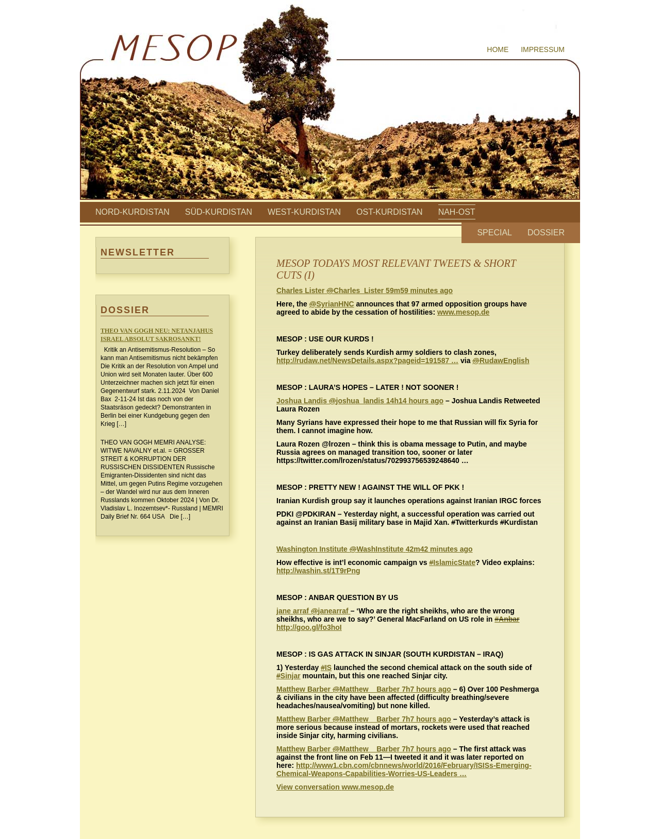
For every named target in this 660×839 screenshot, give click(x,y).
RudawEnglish (500, 360)
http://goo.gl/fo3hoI (309, 627)
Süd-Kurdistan (218, 212)
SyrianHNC (331, 304)
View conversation (309, 787)
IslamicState (452, 562)
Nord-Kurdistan (132, 212)
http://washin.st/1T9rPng (318, 571)
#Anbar (506, 619)
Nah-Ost (456, 212)
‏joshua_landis (331, 401)
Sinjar (288, 676)
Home (497, 49)
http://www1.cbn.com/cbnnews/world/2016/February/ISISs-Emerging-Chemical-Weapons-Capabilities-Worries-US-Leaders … (404, 769)
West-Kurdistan (304, 212)
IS (326, 667)
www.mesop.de (463, 312)
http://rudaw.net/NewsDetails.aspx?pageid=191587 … (367, 360)
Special (494, 232)
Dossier (546, 232)
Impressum (543, 49)
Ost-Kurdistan (389, 212)
